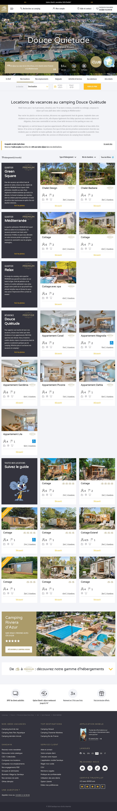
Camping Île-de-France (49, 736)
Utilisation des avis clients (50, 778)
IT (105, 753)
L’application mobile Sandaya (52, 760)
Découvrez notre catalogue (12, 753)
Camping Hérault (47, 729)
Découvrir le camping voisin (19, 649)
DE (101, 753)
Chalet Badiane (89, 188)
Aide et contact (46, 750)
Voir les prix (92, 86)
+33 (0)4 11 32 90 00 (22, 795)
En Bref (8, 79)
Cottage (46, 237)
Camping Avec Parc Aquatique (13, 733)
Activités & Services (75, 79)
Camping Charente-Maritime (52, 733)
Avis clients (109, 79)
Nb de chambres (87, 157)
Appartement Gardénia (15, 385)
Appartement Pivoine (53, 385)
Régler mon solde (47, 764)
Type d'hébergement (66, 157)
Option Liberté (46, 782)
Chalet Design (49, 188)
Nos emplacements (41, 79)
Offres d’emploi (7, 782)
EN (88, 753)
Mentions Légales (47, 771)
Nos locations (25, 79)
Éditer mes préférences (49, 785)
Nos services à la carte (10, 778)
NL (84, 753)
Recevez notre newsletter (11, 750)
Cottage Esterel (89, 532)
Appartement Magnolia (93, 335)
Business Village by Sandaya (13, 774)
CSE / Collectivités (8, 757)
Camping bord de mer (10, 729)
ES (93, 753)
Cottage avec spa (51, 286)
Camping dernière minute (11, 736)
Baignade (58, 79)
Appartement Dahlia (92, 385)
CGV (42, 767)
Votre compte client (48, 753)
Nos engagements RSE (11, 767)
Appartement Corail (53, 335)
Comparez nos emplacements (13, 764)
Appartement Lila (12, 434)
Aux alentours (92, 79)
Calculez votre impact (49, 757)
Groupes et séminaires (10, 771)
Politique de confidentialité (51, 774)
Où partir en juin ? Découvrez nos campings (58, 2)
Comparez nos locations (11, 760)
